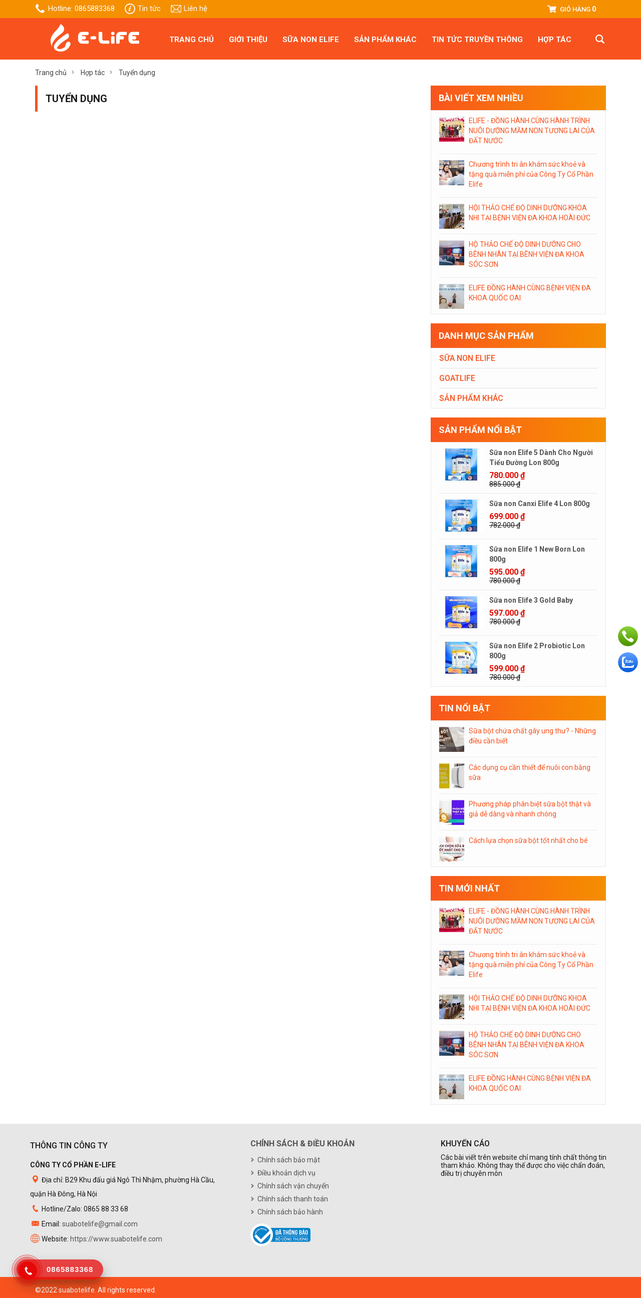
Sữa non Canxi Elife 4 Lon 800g (539, 504)
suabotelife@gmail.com (100, 1224)
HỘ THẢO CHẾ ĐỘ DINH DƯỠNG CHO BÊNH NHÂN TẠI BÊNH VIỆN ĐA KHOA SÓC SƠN (526, 254)
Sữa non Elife (310, 39)
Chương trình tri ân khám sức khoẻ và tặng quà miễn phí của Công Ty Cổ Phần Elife (531, 174)
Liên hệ (195, 8)
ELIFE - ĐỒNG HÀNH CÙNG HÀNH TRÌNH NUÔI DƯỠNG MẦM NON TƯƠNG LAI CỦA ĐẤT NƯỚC (532, 131)
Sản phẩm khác (385, 39)
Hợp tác (554, 39)
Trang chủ (191, 39)
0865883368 (95, 8)
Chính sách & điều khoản (302, 1143)
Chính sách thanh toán (292, 1199)
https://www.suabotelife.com (116, 1239)
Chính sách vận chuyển (293, 1186)
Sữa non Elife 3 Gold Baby (531, 600)
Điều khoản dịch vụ (286, 1173)
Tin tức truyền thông (477, 39)
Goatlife (457, 378)
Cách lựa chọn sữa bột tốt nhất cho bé (528, 840)
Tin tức (149, 8)
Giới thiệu (248, 39)
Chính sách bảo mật (288, 1160)
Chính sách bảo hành (290, 1212)
